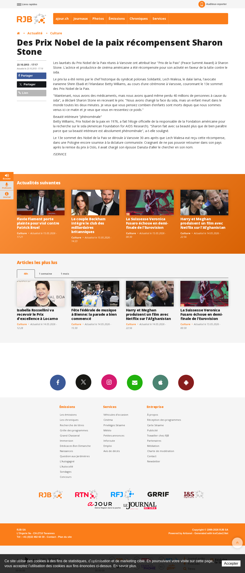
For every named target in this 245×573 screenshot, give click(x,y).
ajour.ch (62, 18)
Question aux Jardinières (75, 456)
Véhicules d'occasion (115, 414)
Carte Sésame (155, 425)
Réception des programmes (164, 419)
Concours (65, 476)
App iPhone (160, 382)
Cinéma (108, 419)
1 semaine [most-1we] (45, 273)
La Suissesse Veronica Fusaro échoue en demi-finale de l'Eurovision (147, 223)
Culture (56, 33)
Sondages (65, 471)
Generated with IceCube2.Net (211, 533)
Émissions (117, 18)
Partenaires (154, 440)
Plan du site (65, 537)
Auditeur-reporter (212, 4)
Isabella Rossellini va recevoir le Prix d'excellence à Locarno (37, 314)
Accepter (231, 563)
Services (159, 18)
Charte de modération (160, 451)
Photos (98, 18)
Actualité (35, 33)
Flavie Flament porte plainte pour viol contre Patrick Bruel (38, 223)
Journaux (80, 18)
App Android (186, 382)
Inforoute (109, 440)
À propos (152, 414)
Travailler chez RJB (158, 435)
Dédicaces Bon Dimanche (75, 445)
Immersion (66, 440)
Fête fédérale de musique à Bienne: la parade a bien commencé (94, 314)
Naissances (66, 451)
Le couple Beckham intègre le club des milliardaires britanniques (88, 225)
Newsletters (135, 382)
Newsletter (153, 461)
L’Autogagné (67, 461)
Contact (151, 456)
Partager (25, 75)
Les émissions (68, 414)
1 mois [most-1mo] (65, 273)
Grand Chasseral (70, 435)
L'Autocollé (66, 466)
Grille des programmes (74, 430)
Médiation (153, 445)
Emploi (107, 445)
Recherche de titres (72, 425)
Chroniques (139, 18)
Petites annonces (113, 435)
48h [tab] (26, 273)
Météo (107, 430)
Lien (23, 93)
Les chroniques (69, 419)
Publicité (152, 430)
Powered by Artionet (180, 533)
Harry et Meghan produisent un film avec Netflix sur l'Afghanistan (202, 223)
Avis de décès (111, 451)
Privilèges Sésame (114, 425)
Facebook (58, 382)
